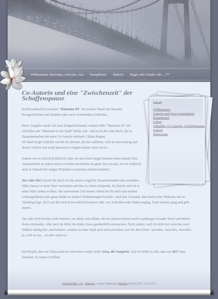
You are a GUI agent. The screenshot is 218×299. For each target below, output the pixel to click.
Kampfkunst (98, 74)
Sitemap (90, 283)
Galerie (158, 130)
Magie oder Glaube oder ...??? (150, 74)
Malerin (118, 74)
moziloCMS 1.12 (73, 283)
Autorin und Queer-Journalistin (173, 114)
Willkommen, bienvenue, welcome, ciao (57, 74)
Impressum (160, 134)
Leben (157, 122)
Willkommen (161, 110)
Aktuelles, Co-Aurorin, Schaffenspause (179, 126)
